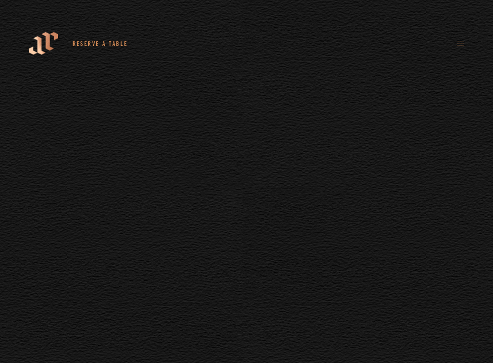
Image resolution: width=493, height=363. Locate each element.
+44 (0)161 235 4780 (178, 43)
